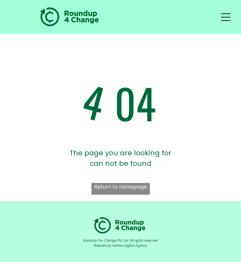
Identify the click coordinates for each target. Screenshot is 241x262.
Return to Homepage (120, 187)
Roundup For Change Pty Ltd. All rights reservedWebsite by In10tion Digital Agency (120, 243)
